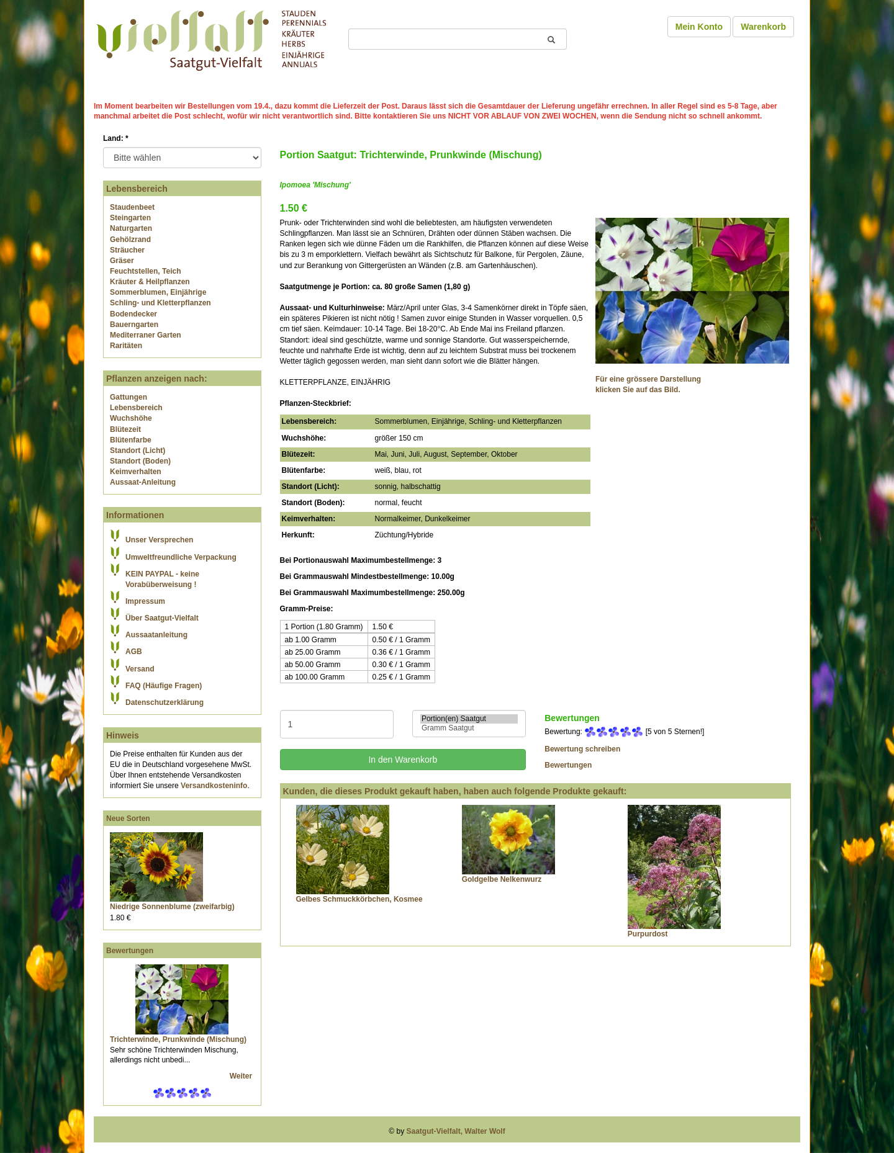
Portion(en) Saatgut (469, 719)
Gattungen (128, 397)
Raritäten (126, 345)
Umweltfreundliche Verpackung (181, 557)
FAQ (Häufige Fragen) (163, 685)
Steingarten (130, 217)
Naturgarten (131, 228)
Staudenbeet (132, 207)
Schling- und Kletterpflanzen (160, 302)
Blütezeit (125, 429)
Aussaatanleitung (156, 634)
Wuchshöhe (131, 418)
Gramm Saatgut (469, 728)
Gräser (122, 260)
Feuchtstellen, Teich (145, 271)
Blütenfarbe (130, 440)
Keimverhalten (135, 471)
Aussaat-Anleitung (143, 482)
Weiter (242, 1076)
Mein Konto (699, 27)
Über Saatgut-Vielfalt (162, 618)
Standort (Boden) (140, 461)
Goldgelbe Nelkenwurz (502, 879)
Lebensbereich (136, 407)
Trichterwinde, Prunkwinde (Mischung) (178, 1039)
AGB (133, 651)
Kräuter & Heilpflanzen (150, 281)
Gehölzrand (130, 239)
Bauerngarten (134, 324)
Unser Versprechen (159, 540)
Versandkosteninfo (214, 785)
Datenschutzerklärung (164, 702)
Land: (116, 138)
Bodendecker (133, 314)
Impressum (145, 601)
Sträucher (127, 250)
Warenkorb (763, 27)
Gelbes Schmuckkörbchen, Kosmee (359, 899)
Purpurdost (648, 934)
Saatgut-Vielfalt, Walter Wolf (456, 1131)
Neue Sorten (128, 818)
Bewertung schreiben (582, 749)
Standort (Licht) (137, 450)
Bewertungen (129, 950)
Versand (140, 669)
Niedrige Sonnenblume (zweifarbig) (172, 906)
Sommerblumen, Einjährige (158, 292)
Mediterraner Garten (145, 335)
